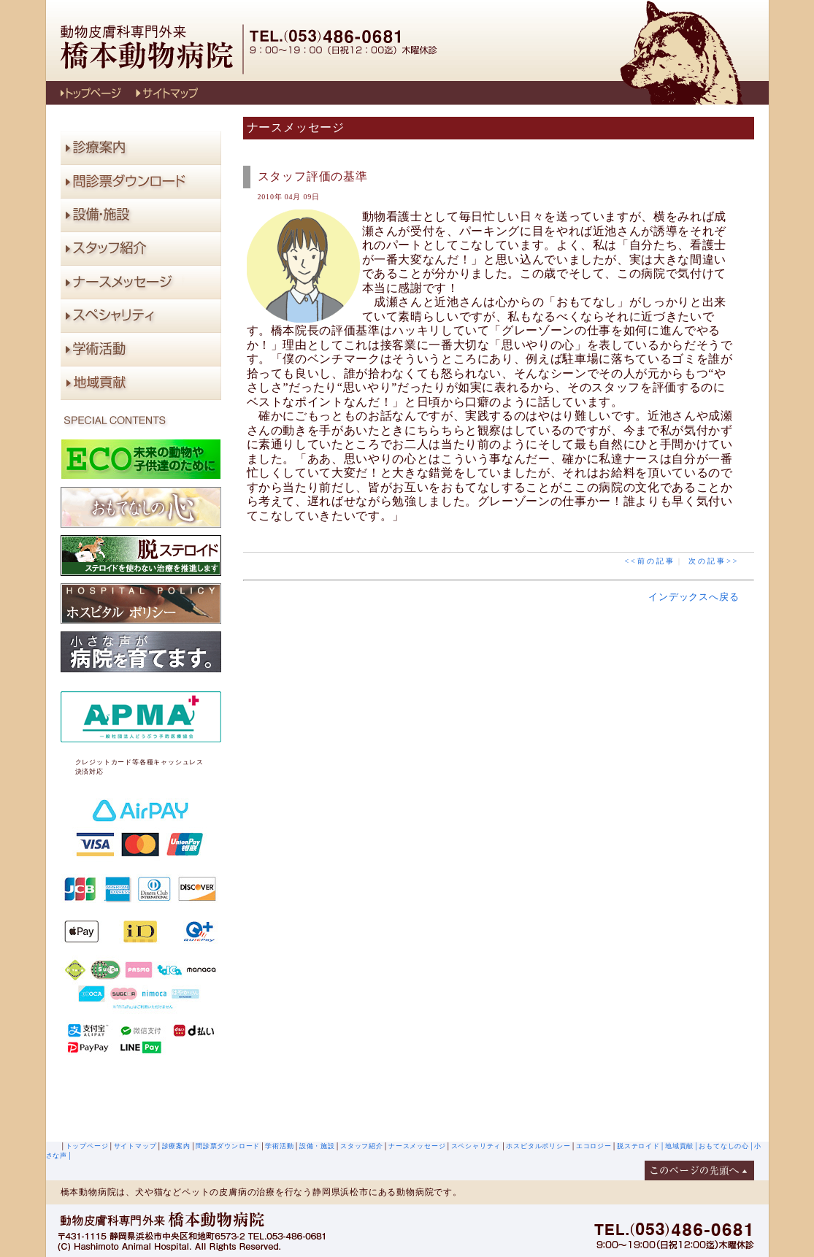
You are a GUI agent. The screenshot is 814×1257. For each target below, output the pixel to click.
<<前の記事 (649, 561)
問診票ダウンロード (228, 1146)
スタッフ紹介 (361, 1146)
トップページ (87, 1146)
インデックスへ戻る (693, 596)
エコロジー (594, 1146)
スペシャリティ (476, 1146)
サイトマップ (135, 1146)
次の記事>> (713, 561)
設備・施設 (317, 1146)
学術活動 (279, 1146)
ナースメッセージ (416, 1146)
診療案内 (176, 1146)
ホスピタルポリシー (538, 1146)
